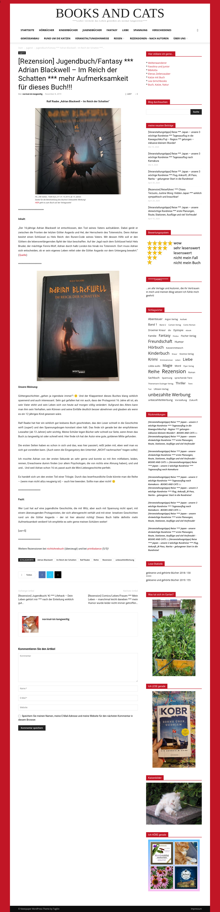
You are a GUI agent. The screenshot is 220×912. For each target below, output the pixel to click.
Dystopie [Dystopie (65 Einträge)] (178, 330)
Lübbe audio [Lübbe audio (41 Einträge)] (154, 366)
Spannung (140, 30)
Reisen (119, 38)
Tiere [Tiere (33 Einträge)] (190, 383)
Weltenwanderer (157, 62)
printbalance (94, 548)
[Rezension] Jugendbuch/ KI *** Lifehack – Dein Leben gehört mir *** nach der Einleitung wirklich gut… (46, 599)
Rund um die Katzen (57, 38)
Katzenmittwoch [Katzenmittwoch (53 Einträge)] (174, 347)
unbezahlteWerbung (125, 560)
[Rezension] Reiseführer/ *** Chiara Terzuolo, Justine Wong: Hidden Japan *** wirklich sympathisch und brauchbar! (175, 193)
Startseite (27, 30)
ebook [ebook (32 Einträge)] (188, 330)
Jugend (29, 47)
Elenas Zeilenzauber (159, 73)
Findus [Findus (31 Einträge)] (176, 336)
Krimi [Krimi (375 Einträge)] (153, 359)
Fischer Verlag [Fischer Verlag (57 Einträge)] (188, 335)
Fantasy (112, 30)
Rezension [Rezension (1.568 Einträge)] (174, 371)
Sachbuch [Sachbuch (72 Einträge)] (154, 377)
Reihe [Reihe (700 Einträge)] (154, 371)
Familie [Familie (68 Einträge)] (152, 335)
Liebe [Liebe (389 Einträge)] (188, 359)
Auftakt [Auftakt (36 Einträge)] (183, 319)
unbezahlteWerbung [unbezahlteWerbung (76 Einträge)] (160, 400)
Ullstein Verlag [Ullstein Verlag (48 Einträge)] (161, 389)
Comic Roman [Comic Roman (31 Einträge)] (189, 324)
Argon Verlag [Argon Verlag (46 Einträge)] (171, 319)
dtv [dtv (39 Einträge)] (169, 330)
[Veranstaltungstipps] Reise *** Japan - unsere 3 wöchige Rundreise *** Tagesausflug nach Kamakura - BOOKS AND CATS (172, 480)
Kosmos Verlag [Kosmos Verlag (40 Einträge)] (187, 353)
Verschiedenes (161, 30)
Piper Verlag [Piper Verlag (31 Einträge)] (188, 366)
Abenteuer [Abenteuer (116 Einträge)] (155, 319)
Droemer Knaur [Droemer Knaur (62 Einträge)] (157, 330)
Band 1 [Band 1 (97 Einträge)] (152, 324)
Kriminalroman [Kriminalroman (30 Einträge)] (166, 360)
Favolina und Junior (158, 66)
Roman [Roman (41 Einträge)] (191, 372)
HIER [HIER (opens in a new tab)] (37, 203)
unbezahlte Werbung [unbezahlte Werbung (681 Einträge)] (169, 394)
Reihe (96, 560)
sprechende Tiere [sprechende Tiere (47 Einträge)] (183, 377)
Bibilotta (152, 70)
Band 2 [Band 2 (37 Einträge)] (163, 324)
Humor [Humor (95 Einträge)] (179, 342)
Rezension (107, 560)
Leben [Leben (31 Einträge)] (177, 360)
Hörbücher (46, 30)
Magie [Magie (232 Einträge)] (167, 365)
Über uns (180, 38)
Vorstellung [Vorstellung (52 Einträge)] (181, 400)
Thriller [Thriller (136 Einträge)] (181, 383)
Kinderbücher (68, 30)
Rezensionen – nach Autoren (149, 38)
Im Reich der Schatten (66, 560)
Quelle (22, 255)
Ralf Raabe (85, 560)
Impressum (196, 908)
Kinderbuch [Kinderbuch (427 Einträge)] (158, 353)
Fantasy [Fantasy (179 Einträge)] (164, 335)
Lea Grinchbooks (157, 81)
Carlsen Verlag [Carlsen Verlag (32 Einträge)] (174, 324)
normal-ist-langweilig (32, 94)
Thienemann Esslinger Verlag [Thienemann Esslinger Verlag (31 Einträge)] (160, 383)
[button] (198, 30)
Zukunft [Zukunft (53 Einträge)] (193, 400)
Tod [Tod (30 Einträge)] (149, 389)
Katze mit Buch (156, 77)
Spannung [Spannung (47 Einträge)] (167, 377)
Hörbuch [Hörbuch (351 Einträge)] (156, 347)
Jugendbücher (92, 30)
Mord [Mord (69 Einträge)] (178, 365)
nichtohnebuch (55, 548)
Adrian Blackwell (45, 560)
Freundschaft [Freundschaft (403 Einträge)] (160, 341)
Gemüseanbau (30, 38)
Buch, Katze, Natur (158, 84)
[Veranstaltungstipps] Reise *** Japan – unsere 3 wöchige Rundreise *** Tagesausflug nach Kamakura (174, 157)
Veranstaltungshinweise (92, 38)
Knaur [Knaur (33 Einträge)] (174, 354)
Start (20, 47)
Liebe (125, 30)
